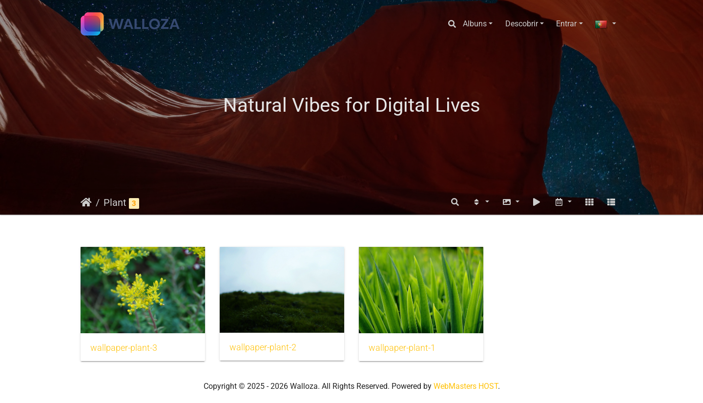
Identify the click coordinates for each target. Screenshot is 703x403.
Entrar (566, 23)
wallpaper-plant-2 (262, 347)
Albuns (475, 23)
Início (86, 202)
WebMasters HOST (466, 386)
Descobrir (521, 23)
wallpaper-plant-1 (402, 348)
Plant (114, 202)
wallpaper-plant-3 (123, 348)
